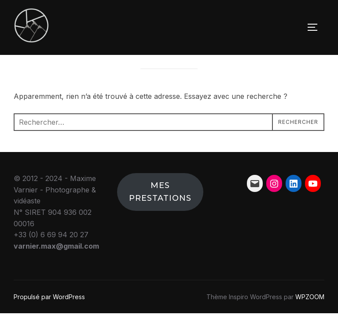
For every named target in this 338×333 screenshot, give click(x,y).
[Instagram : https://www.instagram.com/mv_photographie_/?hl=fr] (274, 203)
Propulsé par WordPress (49, 316)
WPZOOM (309, 316)
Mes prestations (160, 211)
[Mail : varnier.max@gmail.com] (255, 203)
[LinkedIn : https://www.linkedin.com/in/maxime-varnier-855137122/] (293, 203)
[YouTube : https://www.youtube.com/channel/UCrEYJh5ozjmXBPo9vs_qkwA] (313, 203)
